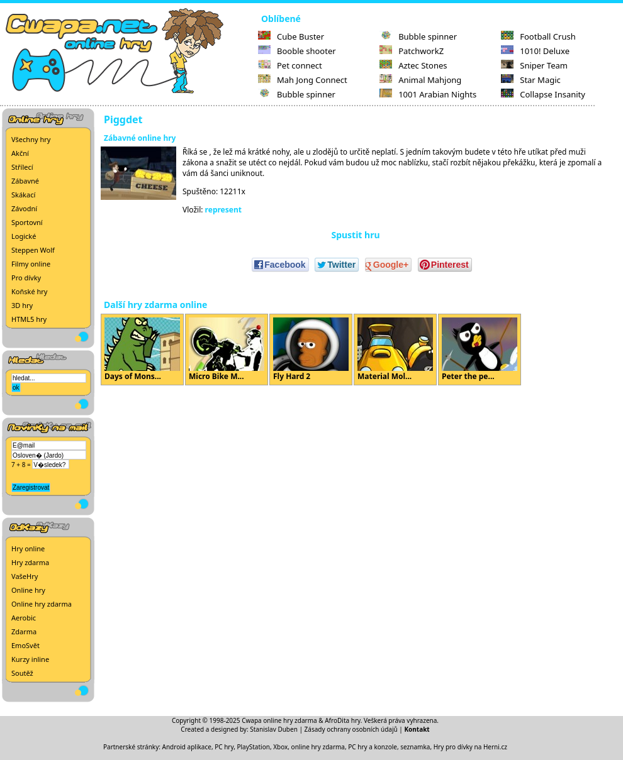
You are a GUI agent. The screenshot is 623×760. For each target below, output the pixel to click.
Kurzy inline (30, 659)
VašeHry (24, 576)
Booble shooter (297, 51)
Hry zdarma (30, 562)
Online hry (28, 590)
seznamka (415, 746)
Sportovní (27, 222)
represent (223, 209)
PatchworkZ (411, 51)
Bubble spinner (296, 94)
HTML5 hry (29, 319)
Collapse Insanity (543, 94)
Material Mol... (395, 349)
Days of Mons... (142, 349)
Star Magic (531, 79)
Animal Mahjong (420, 79)
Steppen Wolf (33, 250)
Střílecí (22, 167)
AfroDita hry (343, 720)
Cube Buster (291, 36)
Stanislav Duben (274, 729)
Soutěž (22, 673)
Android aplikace (186, 746)
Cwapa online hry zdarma (279, 720)
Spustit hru (355, 235)
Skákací (23, 194)
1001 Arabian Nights (427, 94)
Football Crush (538, 36)
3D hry (22, 305)
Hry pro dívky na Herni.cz (470, 746)
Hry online (28, 548)
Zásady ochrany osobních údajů (351, 729)
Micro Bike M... (226, 349)
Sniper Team (534, 65)
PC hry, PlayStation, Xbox (251, 746)
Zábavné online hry (140, 138)
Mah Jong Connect (302, 79)
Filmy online (30, 263)
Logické (23, 236)
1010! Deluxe (535, 51)
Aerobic (23, 617)
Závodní (24, 208)
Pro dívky (26, 277)
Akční (20, 153)
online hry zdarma (318, 746)
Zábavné (25, 180)
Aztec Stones (413, 65)
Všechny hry (30, 139)
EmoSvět (25, 645)
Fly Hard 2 (311, 349)
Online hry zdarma (41, 604)
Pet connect (290, 65)
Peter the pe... (479, 349)
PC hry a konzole (372, 746)
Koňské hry (29, 291)
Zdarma (23, 631)
